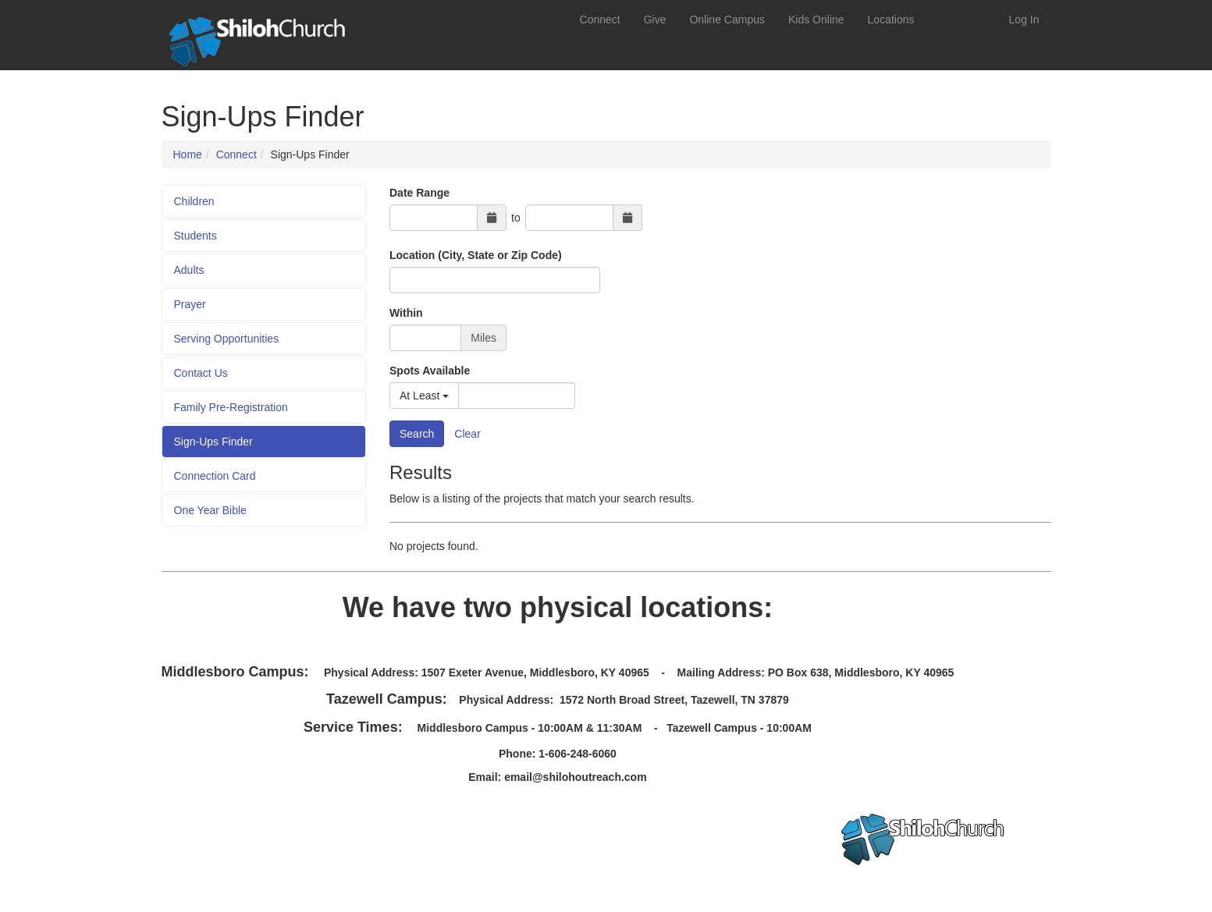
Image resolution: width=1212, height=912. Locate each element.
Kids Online (816, 19)
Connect (600, 19)
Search (417, 434)
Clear (467, 434)
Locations (891, 19)
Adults (189, 270)
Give (655, 19)
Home (187, 154)
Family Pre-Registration (231, 407)
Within (406, 313)
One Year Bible (210, 510)
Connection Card (215, 476)
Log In (1024, 19)
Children (194, 201)
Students (195, 235)
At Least (424, 395)
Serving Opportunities (226, 338)
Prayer (190, 304)
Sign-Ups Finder (213, 441)
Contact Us (201, 373)
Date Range (419, 192)
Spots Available (429, 370)
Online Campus (727, 19)
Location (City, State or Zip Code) (475, 255)
